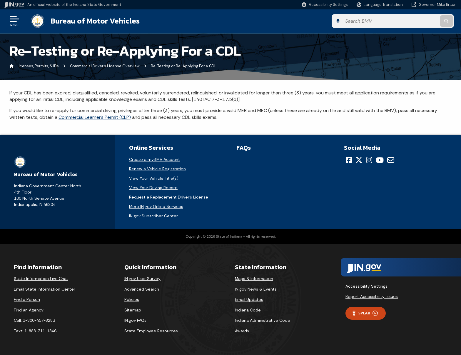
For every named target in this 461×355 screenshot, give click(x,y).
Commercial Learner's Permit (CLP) (95, 117)
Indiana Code (248, 309)
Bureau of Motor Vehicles (92, 20)
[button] (325, 4)
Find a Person (27, 299)
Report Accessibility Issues (371, 296)
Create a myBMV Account (154, 159)
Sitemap (132, 309)
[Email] (390, 159)
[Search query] (404, 21)
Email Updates (249, 299)
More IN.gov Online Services (156, 206)
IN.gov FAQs (135, 320)
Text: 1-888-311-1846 (35, 330)
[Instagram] (369, 159)
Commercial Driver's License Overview (105, 66)
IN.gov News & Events (256, 288)
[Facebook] (349, 159)
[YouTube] (380, 159)
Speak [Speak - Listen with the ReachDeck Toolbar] (364, 313)
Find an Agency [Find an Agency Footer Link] (29, 309)
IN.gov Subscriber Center (153, 215)
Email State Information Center (44, 288)
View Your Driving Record (153, 187)
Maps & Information (254, 278)
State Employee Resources (151, 330)
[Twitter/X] (359, 159)
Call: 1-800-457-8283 (34, 320)
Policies (131, 299)
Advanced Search (141, 288)
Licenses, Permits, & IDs (38, 66)
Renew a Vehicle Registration (157, 168)
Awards (242, 330)
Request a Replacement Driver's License (168, 196)
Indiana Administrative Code (262, 320)
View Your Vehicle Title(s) (153, 178)
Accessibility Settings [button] (366, 286)
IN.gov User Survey (142, 278)
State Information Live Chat (41, 278)
